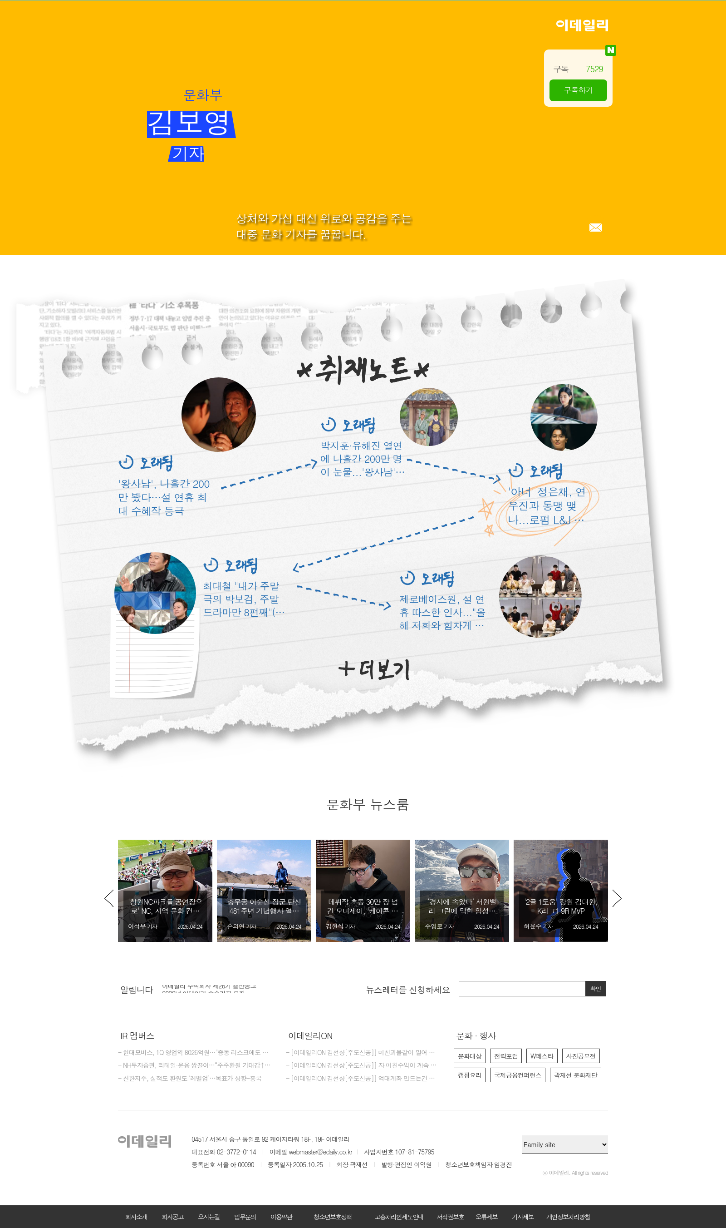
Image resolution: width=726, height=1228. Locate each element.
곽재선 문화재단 (575, 1074)
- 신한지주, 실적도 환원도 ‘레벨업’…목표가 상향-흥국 (189, 1078)
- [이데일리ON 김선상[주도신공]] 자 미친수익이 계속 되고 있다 (363, 1065)
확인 (595, 988)
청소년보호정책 (333, 1216)
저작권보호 (450, 1216)
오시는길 (209, 1216)
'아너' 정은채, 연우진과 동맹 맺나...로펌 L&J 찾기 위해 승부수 (547, 506)
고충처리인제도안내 (398, 1216)
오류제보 (486, 1216)
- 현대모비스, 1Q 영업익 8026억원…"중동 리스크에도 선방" (195, 1053)
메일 (596, 227)
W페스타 (542, 1055)
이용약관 (281, 1216)
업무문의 (245, 1216)
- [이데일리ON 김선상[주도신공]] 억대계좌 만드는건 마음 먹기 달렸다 (363, 1078)
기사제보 (523, 1216)
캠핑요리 (469, 1074)
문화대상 (469, 1055)
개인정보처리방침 (568, 1216)
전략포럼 (506, 1055)
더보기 (373, 670)
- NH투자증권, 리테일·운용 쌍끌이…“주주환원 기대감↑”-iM (195, 1065)
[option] (165, 891)
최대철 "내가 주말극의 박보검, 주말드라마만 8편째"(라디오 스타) (244, 599)
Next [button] (617, 898)
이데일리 (582, 25)
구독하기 (578, 89)
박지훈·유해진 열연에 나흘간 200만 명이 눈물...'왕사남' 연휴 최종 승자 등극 (361, 458)
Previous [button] (108, 898)
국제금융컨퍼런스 (517, 1074)
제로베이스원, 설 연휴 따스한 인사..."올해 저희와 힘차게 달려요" (442, 612)
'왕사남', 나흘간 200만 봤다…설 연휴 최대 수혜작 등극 (164, 496)
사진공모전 (581, 1055)
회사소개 (136, 1216)
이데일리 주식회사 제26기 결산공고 (209, 988)
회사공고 (172, 1216)
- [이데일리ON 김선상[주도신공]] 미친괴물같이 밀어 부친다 (363, 1053)
